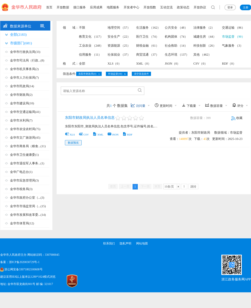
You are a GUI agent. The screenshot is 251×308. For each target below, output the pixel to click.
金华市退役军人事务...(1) (27, 163)
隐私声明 (125, 243)
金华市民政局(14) (22, 86)
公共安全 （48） (176, 27)
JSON (113, 134)
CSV (84, 134)
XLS (70, 134)
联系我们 (109, 243)
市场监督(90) (115, 73)
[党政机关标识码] (62, 281)
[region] (125, 7)
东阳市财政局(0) (87, 73)
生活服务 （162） (148, 27)
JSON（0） (172, 63)
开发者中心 (131, 7)
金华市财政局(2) (21, 94)
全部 (82, 63)
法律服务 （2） (203, 27)
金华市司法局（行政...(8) (27, 60)
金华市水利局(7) (21, 120)
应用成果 (96, 7)
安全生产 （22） (119, 36)
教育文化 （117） (91, 36)
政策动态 (183, 7)
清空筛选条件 (141, 73)
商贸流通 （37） (147, 54)
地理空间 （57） (119, 27)
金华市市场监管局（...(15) (28, 206)
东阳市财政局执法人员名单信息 (90, 117)
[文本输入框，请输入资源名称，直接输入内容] (98, 91)
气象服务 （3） (232, 45)
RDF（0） (229, 63)
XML (98, 134)
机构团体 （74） (176, 36)
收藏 (236, 118)
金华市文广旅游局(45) (25, 137)
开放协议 (200, 7)
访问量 (138, 105)
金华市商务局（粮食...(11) (28, 146)
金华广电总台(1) (21, 172)
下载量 (188, 105)
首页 (49, 7)
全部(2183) (18, 35)
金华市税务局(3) (21, 189)
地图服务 (113, 7)
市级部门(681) (21, 43)
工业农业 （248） (91, 45)
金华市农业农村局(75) (25, 129)
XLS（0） (114, 63)
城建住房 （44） (204, 36)
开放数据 (63, 7)
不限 (82, 27)
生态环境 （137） (177, 54)
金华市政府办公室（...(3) (27, 197)
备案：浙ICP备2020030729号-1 (19, 262)
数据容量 (214, 105)
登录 (230, 7)
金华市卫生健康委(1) (24, 154)
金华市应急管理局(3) (24, 180)
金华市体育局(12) (22, 223)
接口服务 (79, 7)
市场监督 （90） (233, 36)
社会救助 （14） (176, 45)
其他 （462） (202, 54)
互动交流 (166, 7)
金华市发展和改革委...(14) (28, 214)
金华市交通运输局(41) (25, 112)
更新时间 (163, 105)
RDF (127, 134)
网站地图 (142, 243)
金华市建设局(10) (22, 103)
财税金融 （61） (147, 45)
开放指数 (149, 7)
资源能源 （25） (119, 45)
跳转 (193, 186)
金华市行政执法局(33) (25, 52)
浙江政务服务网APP (236, 279)
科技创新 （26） (204, 45)
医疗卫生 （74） (147, 36)
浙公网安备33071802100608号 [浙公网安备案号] (23, 269)
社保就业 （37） (119, 54)
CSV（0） (200, 63)
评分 (237, 105)
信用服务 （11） (90, 54)
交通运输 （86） (233, 27)
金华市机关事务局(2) (24, 69)
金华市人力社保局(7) (24, 77)
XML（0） (143, 63)
